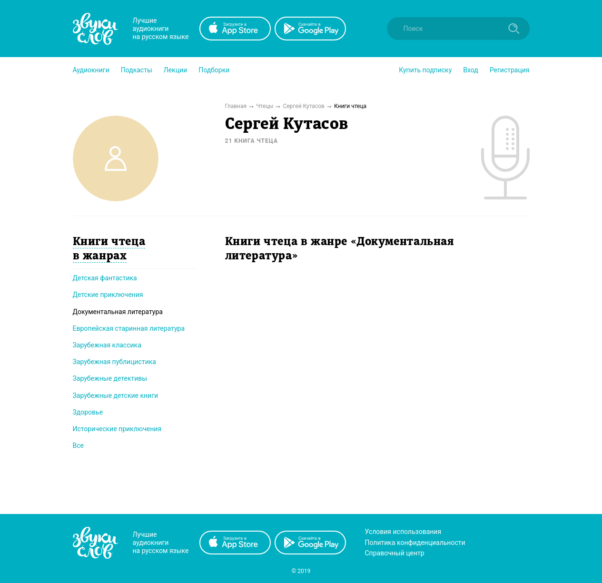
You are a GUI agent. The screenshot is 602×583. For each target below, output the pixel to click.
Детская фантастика (105, 278)
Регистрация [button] (510, 70)
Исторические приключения (117, 429)
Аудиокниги (91, 70)
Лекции (175, 70)
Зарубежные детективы (110, 378)
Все (78, 445)
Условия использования (403, 531)
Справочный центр (394, 553)
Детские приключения (108, 294)
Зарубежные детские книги (115, 395)
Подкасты (136, 70)
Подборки (213, 70)
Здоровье (88, 412)
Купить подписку (425, 70)
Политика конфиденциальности (415, 542)
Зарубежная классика (107, 345)
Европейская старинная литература (129, 328)
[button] (91, 70)
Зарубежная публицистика (114, 362)
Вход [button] (470, 70)
